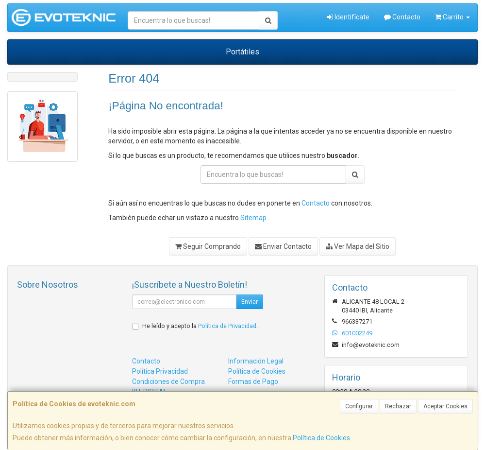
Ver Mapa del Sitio (357, 246)
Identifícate (348, 17)
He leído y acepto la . (200, 325)
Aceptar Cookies (445, 406)
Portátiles (242, 51)
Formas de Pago (253, 381)
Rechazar (398, 406)
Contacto (402, 17)
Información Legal (256, 361)
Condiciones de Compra (168, 381)
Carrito (452, 17)
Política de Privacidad (227, 325)
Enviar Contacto (283, 246)
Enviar (249, 301)
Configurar (359, 406)
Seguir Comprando (208, 246)
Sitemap (253, 218)
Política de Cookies (321, 438)
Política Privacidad (160, 371)
